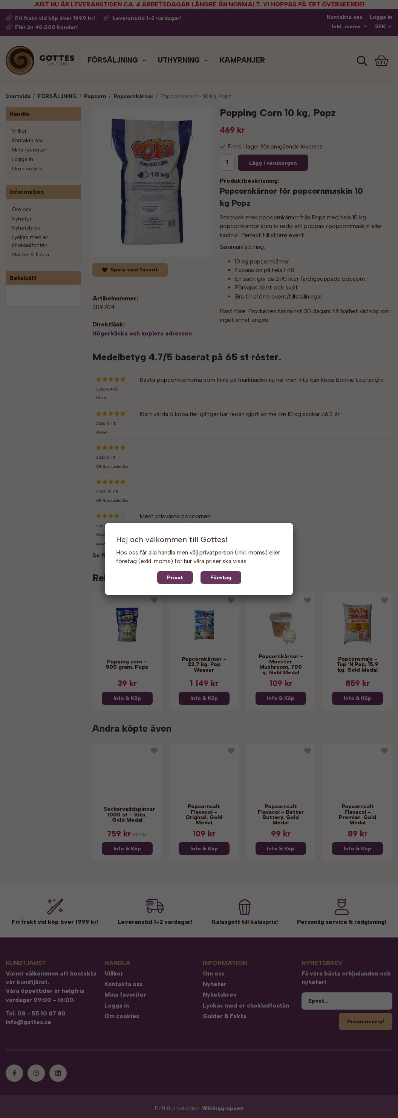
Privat (175, 577)
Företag (220, 577)
